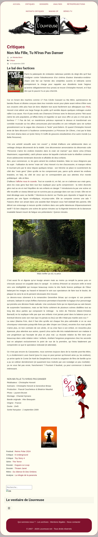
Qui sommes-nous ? (27, 522)
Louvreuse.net (46, 529)
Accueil (16, 4)
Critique (12, 60)
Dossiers (44, 4)
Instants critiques (35, 11)
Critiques (30, 4)
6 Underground (21, 455)
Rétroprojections (76, 4)
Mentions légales (57, 522)
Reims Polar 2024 (23, 451)
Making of (53, 11)
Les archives (42, 522)
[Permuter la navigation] (9, 508)
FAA (88, 107)
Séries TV (67, 11)
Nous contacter (73, 522)
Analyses (57, 4)
